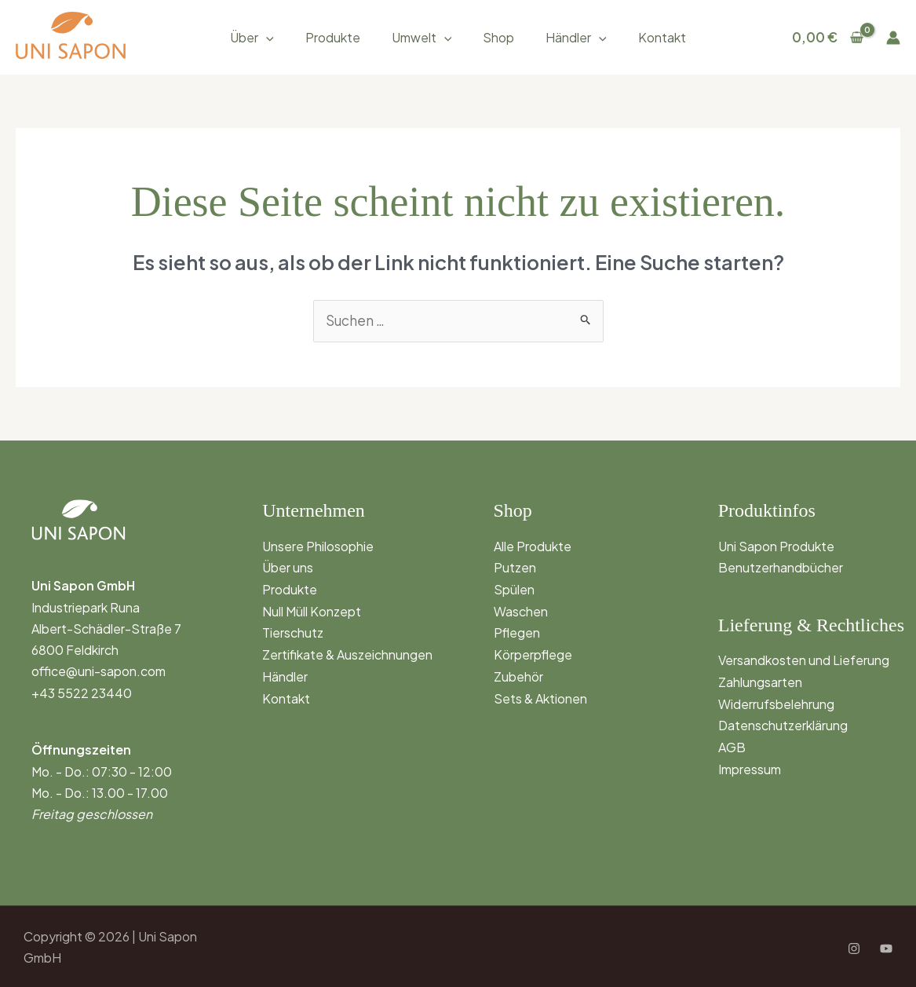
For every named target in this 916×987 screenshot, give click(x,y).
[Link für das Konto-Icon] (893, 38)
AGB (732, 744)
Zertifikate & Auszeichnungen (347, 652)
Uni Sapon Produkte (776, 545)
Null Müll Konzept (311, 609)
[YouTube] (886, 947)
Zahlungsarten (760, 680)
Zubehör (518, 673)
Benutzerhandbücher (780, 566)
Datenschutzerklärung (783, 723)
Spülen (514, 587)
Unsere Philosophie (318, 545)
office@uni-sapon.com (98, 671)
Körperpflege (533, 652)
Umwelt (422, 37)
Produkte (332, 37)
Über (252, 37)
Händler (576, 37)
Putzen (515, 566)
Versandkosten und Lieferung (803, 659)
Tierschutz (292, 631)
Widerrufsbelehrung (776, 701)
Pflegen (517, 631)
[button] (266, 37)
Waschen (521, 609)
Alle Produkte (532, 545)
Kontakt (662, 37)
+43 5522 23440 (81, 692)
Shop (498, 37)
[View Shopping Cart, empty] (827, 37)
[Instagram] (854, 947)
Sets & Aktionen (540, 694)
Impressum (749, 766)
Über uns (287, 566)
